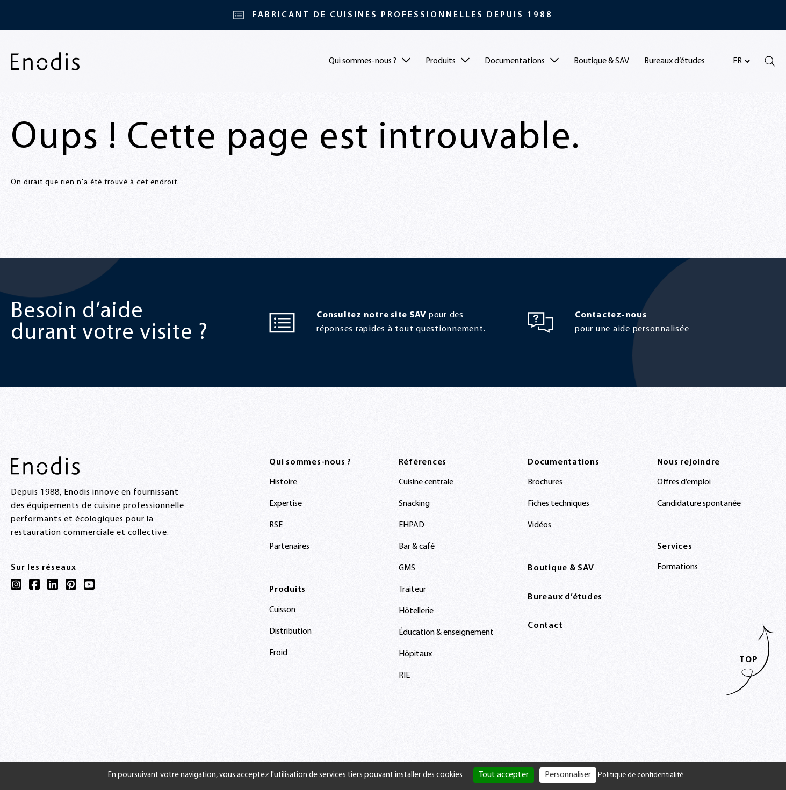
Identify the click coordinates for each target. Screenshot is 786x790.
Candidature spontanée (699, 503)
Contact (545, 625)
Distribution (290, 631)
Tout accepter (504, 775)
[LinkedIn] (52, 584)
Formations (677, 567)
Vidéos (539, 525)
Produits (287, 589)
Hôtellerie (416, 611)
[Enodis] (45, 61)
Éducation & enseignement (446, 632)
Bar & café (417, 546)
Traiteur (412, 589)
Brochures (545, 482)
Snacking (414, 503)
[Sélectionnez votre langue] (741, 61)
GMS (407, 568)
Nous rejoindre (688, 462)
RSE (276, 525)
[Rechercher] (770, 61)
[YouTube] (89, 584)
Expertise (285, 503)
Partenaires (289, 546)
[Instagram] (16, 584)
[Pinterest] (71, 584)
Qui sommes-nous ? (310, 462)
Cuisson (282, 610)
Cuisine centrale (426, 482)
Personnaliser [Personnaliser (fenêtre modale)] (568, 775)
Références (423, 462)
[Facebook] (34, 584)
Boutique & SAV (601, 61)
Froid (278, 653)
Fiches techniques (558, 503)
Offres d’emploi (684, 482)
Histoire (283, 482)
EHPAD (411, 525)
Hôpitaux (415, 654)
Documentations (564, 462)
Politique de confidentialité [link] (640, 775)
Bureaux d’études (674, 61)
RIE (404, 675)
